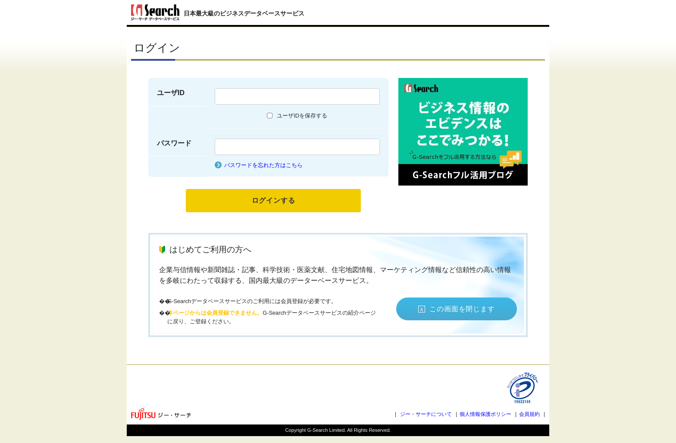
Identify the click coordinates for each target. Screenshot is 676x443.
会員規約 (529, 414)
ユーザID (171, 92)
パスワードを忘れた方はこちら (263, 165)
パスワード (174, 143)
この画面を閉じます (461, 309)
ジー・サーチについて (426, 414)
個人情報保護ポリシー (485, 414)
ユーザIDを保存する (302, 115)
